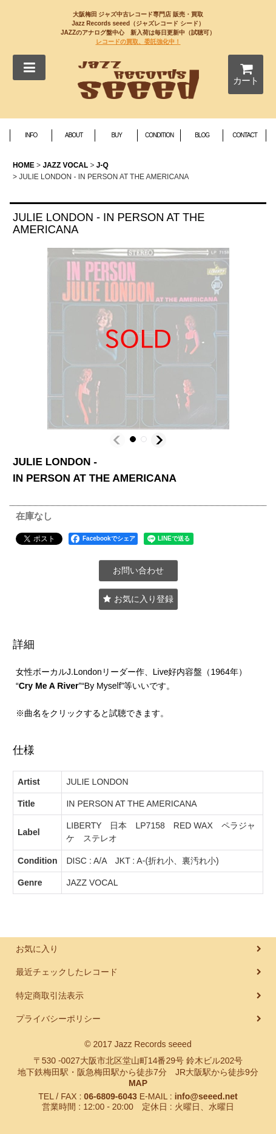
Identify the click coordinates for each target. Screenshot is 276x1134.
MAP (138, 1083)
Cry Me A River (49, 686)
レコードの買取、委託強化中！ (138, 41)
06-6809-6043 (110, 1096)
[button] (29, 67)
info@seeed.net (206, 1096)
